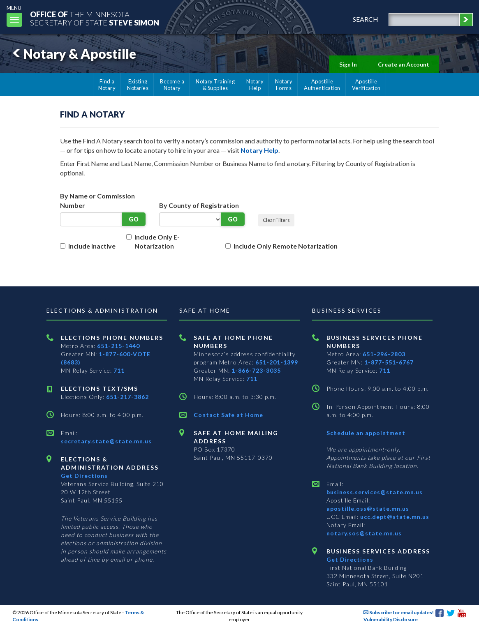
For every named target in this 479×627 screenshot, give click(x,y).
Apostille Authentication (322, 84)
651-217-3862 (127, 396)
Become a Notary (172, 84)
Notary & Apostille (73, 54)
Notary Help (255, 84)
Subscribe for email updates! (398, 612)
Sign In (348, 64)
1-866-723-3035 (256, 370)
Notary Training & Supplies (215, 84)
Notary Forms (283, 84)
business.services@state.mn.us (374, 492)
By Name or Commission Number (97, 200)
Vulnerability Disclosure (390, 619)
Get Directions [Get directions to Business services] (349, 559)
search (365, 19)
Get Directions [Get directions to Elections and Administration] (84, 475)
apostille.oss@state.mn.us (367, 508)
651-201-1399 (276, 362)
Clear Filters (276, 220)
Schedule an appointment (365, 432)
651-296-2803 (384, 353)
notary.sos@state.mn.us (364, 533)
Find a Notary (107, 84)
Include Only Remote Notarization (286, 246)
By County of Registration (199, 205)
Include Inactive (92, 246)
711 (119, 370)
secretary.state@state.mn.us (106, 441)
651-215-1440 (118, 345)
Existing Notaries (137, 84)
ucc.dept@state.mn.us (394, 516)
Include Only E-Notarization (157, 241)
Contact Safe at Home (228, 414)
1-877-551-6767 (389, 362)
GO (134, 219)
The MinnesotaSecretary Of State (94, 18)
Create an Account (403, 64)
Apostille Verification (366, 84)
